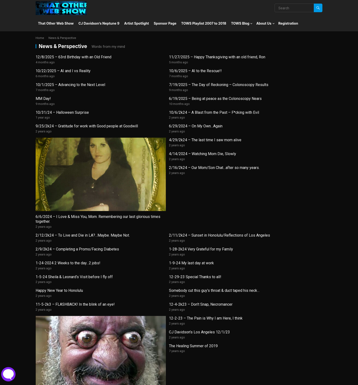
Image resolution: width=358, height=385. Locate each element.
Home (40, 38)
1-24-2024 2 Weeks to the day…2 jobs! (68, 192)
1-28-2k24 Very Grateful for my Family (286, 174)
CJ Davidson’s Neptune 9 (98, 23)
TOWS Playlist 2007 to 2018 (203, 23)
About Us (263, 23)
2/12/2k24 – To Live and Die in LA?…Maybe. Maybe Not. (67, 176)
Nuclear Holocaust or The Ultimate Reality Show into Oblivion (209, 342)
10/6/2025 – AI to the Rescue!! (280, 57)
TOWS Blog (240, 23)
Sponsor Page (165, 23)
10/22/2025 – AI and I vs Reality (208, 57)
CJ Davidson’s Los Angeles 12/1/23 (211, 230)
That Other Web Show (56, 23)
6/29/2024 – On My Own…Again (281, 94)
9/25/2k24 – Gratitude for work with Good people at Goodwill (211, 97)
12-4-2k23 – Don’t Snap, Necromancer (286, 211)
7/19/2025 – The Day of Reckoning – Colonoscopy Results (139, 78)
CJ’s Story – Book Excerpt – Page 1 (138, 291)
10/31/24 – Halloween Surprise (62, 94)
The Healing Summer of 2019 (278, 230)
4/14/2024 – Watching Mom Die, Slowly (214, 113)
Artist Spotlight (136, 23)
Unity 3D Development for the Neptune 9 (69, 291)
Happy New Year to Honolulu (59, 211)
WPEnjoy (122, 380)
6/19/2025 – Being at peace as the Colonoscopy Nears (283, 78)
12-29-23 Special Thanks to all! (280, 192)
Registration (288, 23)
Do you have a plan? (270, 291)
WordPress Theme (96, 380)
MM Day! (188, 76)
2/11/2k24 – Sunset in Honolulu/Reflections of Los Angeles (139, 176)
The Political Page (51, 358)
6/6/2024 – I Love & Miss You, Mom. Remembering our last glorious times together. (67, 160)
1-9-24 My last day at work (130, 192)
